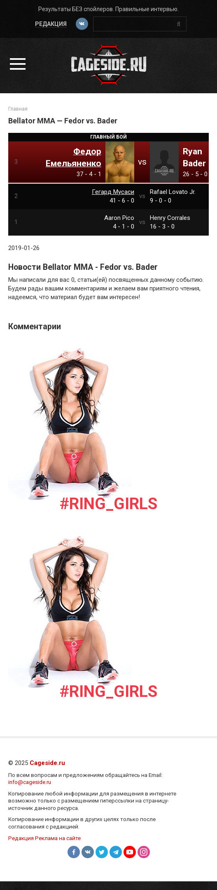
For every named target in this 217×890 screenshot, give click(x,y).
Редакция (51, 24)
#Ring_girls (108, 503)
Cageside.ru (47, 763)
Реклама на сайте (58, 838)
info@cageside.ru (29, 782)
